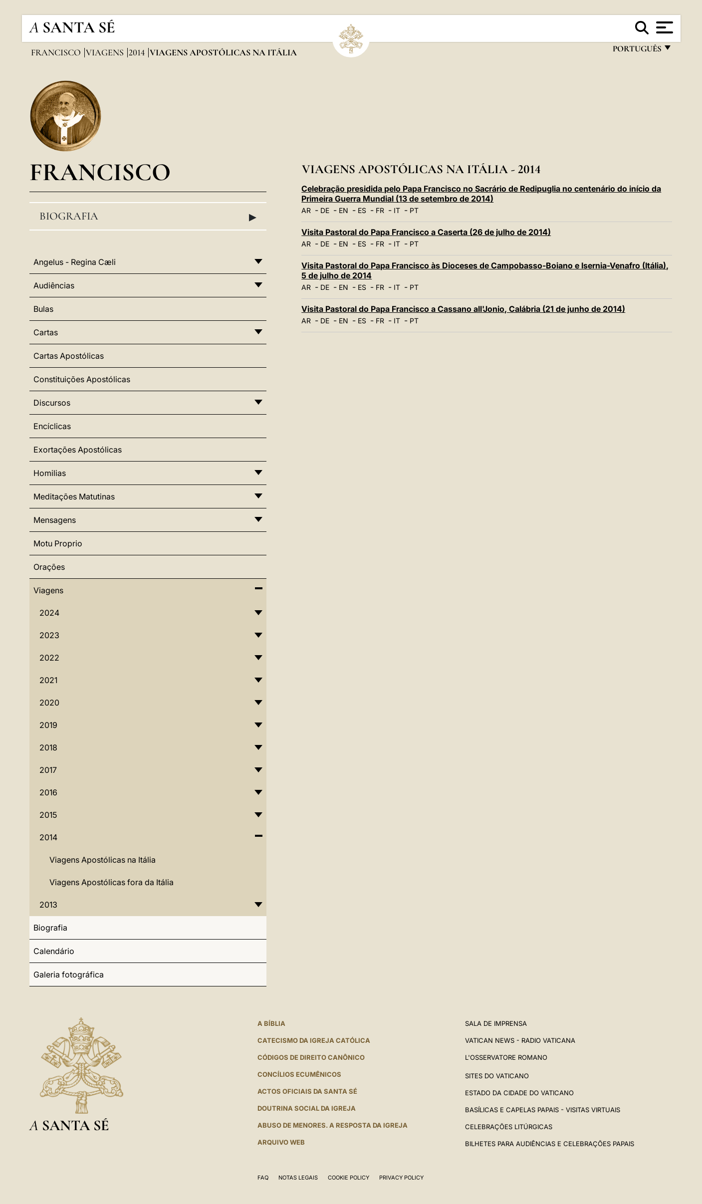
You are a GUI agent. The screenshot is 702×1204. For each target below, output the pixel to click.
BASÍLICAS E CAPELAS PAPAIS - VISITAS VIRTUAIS (542, 1110)
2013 (48, 905)
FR (380, 210)
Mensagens (54, 520)
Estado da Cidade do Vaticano (519, 1093)
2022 (49, 658)
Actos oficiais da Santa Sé (307, 1091)
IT (397, 210)
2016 (48, 792)
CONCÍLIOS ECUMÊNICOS (299, 1074)
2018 (48, 747)
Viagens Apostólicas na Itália (102, 860)
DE (324, 210)
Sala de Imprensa (496, 1023)
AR (306, 210)
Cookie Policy (348, 1177)
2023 (49, 635)
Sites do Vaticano (497, 1076)
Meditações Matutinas (74, 496)
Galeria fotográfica (68, 974)
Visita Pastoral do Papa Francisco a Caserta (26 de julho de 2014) (426, 232)
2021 (48, 680)
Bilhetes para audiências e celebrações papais (549, 1144)
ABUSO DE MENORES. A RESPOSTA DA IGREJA (332, 1125)
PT (414, 210)
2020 (49, 703)
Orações (49, 567)
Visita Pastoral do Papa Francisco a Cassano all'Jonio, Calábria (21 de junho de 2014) (463, 309)
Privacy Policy (401, 1177)
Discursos (51, 403)
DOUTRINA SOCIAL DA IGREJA (306, 1108)
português (637, 51)
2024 (49, 613)
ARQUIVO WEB (281, 1142)
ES (362, 210)
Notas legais (298, 1177)
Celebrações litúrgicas (508, 1127)
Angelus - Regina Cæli (74, 262)
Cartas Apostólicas (68, 356)
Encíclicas (52, 426)
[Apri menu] (663, 27)
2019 (48, 725)
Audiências (53, 285)
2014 (138, 52)
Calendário (53, 951)
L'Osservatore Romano (506, 1057)
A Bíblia (271, 1023)
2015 (48, 815)
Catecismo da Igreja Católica (313, 1040)
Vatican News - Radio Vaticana (520, 1040)
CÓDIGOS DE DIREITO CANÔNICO (311, 1057)
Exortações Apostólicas (77, 450)
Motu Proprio (57, 543)
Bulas (43, 309)
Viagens (106, 52)
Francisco (57, 52)
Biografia (148, 217)
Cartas (45, 332)
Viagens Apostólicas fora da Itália (111, 882)
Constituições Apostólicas (81, 379)
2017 (48, 770)
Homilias (49, 473)
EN (343, 210)
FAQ (262, 1177)
